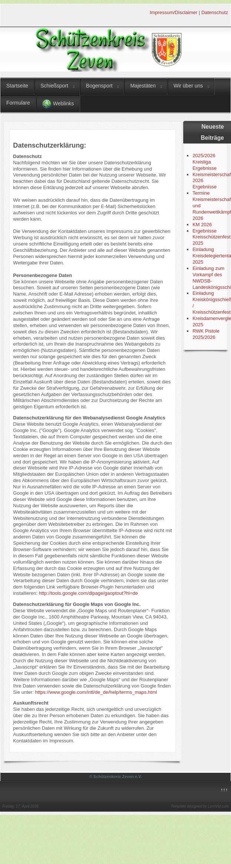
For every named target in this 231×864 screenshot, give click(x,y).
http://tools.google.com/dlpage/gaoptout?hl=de (88, 593)
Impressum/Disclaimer (174, 12)
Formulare (18, 103)
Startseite (17, 86)
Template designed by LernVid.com (200, 806)
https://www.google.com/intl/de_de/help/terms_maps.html (96, 692)
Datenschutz (214, 12)
